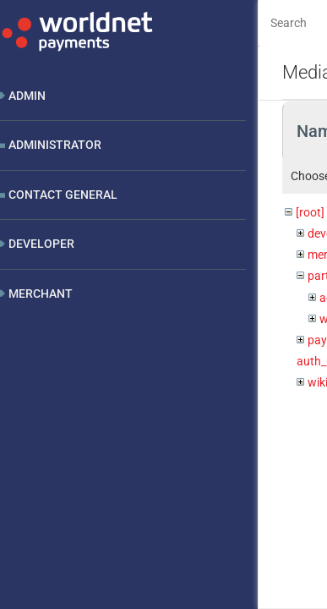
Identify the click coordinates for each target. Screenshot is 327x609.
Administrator (54, 144)
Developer (41, 243)
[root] (310, 212)
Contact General (62, 194)
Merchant (40, 293)
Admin (27, 95)
